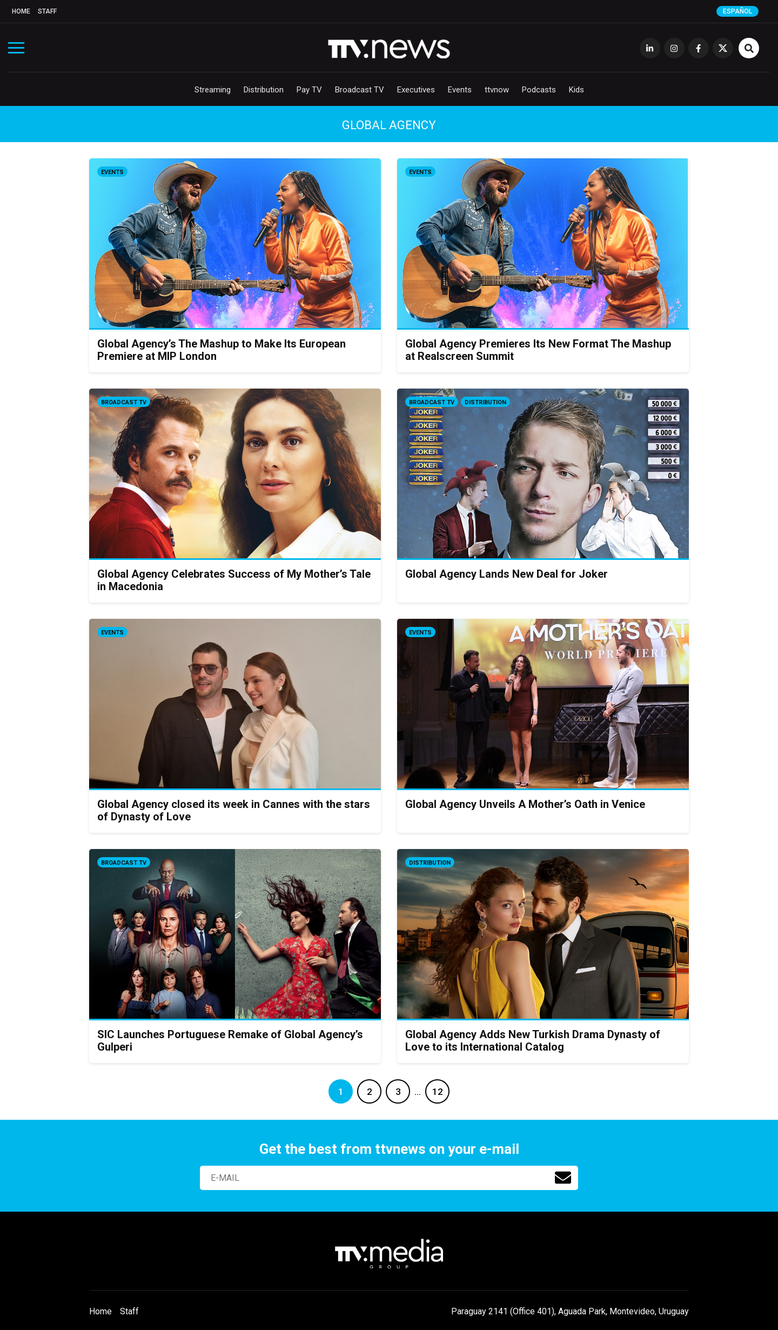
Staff (47, 11)
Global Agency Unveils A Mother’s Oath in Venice (525, 804)
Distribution (264, 90)
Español (737, 11)
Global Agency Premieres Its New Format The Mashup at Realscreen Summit (538, 350)
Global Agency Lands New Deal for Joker (506, 573)
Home (21, 11)
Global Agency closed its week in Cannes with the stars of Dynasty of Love (233, 810)
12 (437, 1091)
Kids (576, 90)
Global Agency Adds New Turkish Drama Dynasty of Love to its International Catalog (532, 1040)
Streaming (212, 90)
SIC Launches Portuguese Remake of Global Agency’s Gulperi (230, 1040)
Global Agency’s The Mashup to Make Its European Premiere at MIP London (221, 350)
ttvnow (497, 90)
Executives (416, 90)
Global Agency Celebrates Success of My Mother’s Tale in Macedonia (234, 580)
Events (460, 90)
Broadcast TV (359, 90)
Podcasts (539, 90)
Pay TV (309, 90)
